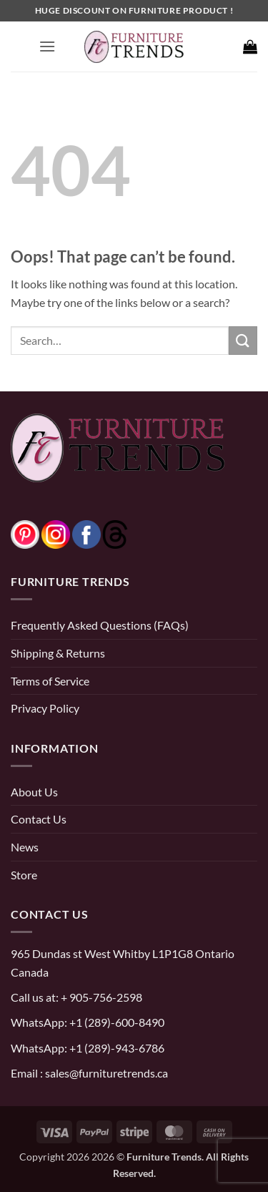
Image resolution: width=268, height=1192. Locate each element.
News (25, 847)
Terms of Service (50, 681)
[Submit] (243, 340)
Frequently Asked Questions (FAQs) (100, 625)
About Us (34, 791)
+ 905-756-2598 (100, 997)
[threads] (100, 532)
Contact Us (38, 819)
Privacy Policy (45, 708)
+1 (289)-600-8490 (115, 1022)
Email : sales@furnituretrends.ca (89, 1073)
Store (24, 874)
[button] (47, 46)
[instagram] (55, 532)
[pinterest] (25, 532)
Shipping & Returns (58, 653)
